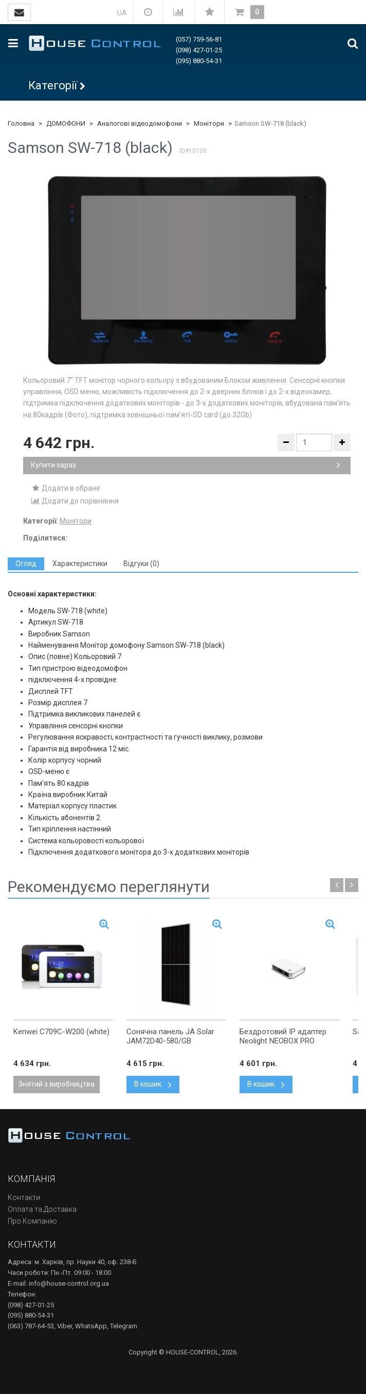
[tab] (26, 563)
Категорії (52, 85)
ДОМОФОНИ (65, 123)
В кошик (153, 1084)
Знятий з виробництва (57, 1084)
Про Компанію (32, 1221)
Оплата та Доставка (42, 1209)
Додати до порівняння (75, 501)
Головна (21, 123)
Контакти (24, 1197)
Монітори (209, 123)
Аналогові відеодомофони (139, 123)
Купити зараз (185, 465)
